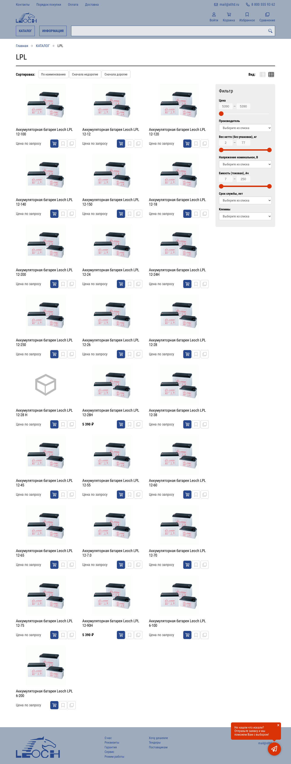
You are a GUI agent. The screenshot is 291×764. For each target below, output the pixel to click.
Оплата (73, 4)
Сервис (109, 752)
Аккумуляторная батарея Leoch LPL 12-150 (110, 202)
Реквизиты (112, 742)
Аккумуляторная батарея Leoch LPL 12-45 (44, 482)
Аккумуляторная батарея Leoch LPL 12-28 (177, 342)
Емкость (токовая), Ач (234, 173)
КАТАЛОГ (25, 31)
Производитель (229, 121)
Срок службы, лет (231, 193)
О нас (108, 738)
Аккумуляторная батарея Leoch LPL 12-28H (110, 412)
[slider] (221, 113)
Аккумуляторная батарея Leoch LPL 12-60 (177, 482)
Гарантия (111, 747)
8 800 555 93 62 (263, 4)
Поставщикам (158, 747)
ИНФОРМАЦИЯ (53, 31)
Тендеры (155, 742)
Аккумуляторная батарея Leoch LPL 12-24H (177, 272)
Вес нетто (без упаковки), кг (238, 137)
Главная (22, 46)
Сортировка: (25, 74)
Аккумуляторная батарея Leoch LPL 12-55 (110, 482)
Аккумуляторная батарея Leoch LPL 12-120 (177, 131)
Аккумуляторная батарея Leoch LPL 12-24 (110, 272)
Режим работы (114, 756)
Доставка (92, 4)
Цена (222, 100)
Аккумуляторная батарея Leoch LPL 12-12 (110, 131)
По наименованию (53, 74)
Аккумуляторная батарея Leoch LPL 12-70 (177, 552)
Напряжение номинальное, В (238, 157)
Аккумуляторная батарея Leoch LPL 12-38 (177, 412)
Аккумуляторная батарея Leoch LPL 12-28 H (44, 412)
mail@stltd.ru (229, 4)
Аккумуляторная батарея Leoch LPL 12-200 (44, 272)
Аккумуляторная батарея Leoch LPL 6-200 (44, 693)
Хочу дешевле (158, 738)
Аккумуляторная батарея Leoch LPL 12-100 (44, 131)
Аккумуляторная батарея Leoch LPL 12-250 (44, 342)
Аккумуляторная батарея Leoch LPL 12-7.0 (110, 552)
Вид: (251, 74)
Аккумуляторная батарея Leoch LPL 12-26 (110, 342)
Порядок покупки (48, 4)
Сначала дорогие (116, 74)
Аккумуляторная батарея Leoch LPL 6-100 (177, 623)
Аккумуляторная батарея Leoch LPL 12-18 (177, 202)
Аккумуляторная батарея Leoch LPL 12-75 (44, 623)
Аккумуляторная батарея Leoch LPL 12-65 (44, 552)
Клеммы (224, 209)
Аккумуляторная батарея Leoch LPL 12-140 (44, 202)
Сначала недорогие (85, 74)
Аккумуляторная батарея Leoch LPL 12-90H (110, 623)
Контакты (23, 4)
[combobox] (173, 31)
